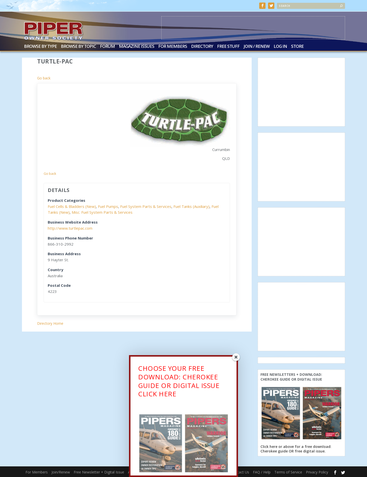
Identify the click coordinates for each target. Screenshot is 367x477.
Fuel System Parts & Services (145, 205)
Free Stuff (228, 46)
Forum (107, 46)
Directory (202, 46)
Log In (280, 46)
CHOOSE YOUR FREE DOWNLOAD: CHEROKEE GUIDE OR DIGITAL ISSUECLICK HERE (178, 382)
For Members (172, 46)
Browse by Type (40, 46)
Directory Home (50, 322)
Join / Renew (257, 46)
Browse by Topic (78, 46)
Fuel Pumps (108, 205)
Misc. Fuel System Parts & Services (102, 211)
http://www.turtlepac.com (70, 227)
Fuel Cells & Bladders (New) (72, 205)
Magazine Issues (136, 46)
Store (297, 46)
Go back (43, 77)
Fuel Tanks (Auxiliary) (191, 205)
